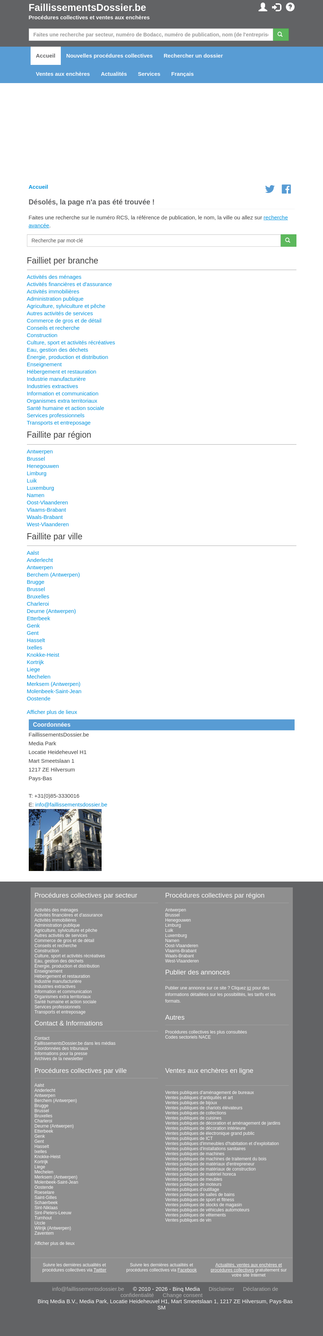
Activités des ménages (54, 277)
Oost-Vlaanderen (47, 502)
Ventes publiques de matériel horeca (200, 1174)
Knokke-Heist (43, 655)
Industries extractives (52, 386)
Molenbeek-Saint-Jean (54, 691)
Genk (33, 625)
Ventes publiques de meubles (193, 1179)
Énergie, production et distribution (67, 357)
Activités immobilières (53, 291)
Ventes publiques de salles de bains (200, 1194)
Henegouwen (43, 466)
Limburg (37, 473)
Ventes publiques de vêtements (195, 1215)
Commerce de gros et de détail (64, 320)
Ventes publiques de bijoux (191, 1102)
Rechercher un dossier (193, 55)
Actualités (114, 74)
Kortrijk (35, 662)
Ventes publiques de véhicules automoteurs (207, 1209)
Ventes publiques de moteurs (193, 1184)
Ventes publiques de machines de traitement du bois (216, 1158)
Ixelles (35, 647)
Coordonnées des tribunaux (61, 1048)
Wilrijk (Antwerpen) (53, 1228)
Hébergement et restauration (61, 371)
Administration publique (55, 299)
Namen (35, 495)
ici (249, 988)
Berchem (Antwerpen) (53, 574)
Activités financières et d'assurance (69, 284)
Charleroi (38, 604)
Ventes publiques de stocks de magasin (203, 1204)
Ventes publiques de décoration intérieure (205, 1128)
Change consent (182, 1295)
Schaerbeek (46, 1202)
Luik (32, 480)
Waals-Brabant (45, 517)
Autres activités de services (60, 313)
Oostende (39, 698)
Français (182, 74)
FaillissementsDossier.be (87, 7)
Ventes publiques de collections (195, 1113)
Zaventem (44, 1233)
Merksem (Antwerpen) (54, 684)
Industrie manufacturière (56, 379)
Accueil (45, 55)
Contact (42, 1038)
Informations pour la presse (61, 1053)
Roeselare (45, 1192)
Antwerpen (40, 451)
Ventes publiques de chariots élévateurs (204, 1107)
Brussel (36, 459)
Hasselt (36, 640)
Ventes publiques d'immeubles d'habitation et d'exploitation (222, 1143)
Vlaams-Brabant (46, 510)
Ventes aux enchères (63, 74)
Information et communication (63, 393)
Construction (42, 335)
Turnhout (43, 1217)
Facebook (187, 1270)
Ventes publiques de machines (195, 1153)
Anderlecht (40, 560)
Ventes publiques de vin (188, 1220)
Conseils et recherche (53, 328)
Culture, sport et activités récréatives (71, 342)
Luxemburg (40, 488)
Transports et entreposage (59, 422)
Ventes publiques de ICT (189, 1138)
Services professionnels (55, 415)
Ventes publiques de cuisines (193, 1118)
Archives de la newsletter (59, 1058)
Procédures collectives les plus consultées (206, 1032)
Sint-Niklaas (46, 1207)
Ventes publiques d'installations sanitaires (205, 1148)
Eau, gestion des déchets (57, 350)
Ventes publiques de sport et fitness (199, 1199)
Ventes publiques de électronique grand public (210, 1133)
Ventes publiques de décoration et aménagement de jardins (222, 1123)
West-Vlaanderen (48, 524)
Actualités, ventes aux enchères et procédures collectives (246, 1267)
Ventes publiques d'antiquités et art (199, 1097)
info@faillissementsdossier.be (71, 804)
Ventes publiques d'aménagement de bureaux (209, 1092)
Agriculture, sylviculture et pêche (66, 306)
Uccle (40, 1223)
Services (149, 74)
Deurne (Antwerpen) (51, 611)
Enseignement (44, 364)
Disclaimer (221, 1289)
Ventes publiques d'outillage (192, 1189)
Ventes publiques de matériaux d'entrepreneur (210, 1164)
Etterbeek (38, 618)
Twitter (100, 1270)
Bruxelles (38, 596)
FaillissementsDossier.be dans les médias (75, 1043)
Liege (33, 669)
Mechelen (39, 676)
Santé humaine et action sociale (66, 408)
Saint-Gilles (46, 1197)
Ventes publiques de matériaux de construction (210, 1169)
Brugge (35, 582)
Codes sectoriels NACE (188, 1037)
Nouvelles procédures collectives (109, 55)
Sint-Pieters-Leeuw (53, 1212)
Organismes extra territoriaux (62, 401)
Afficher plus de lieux (52, 712)
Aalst (33, 553)
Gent (33, 633)
